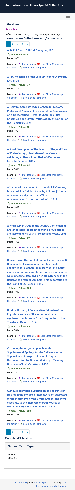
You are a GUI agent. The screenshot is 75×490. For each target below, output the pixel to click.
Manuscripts (28, 64)
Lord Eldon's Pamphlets (34, 67)
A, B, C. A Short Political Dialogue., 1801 (31, 50)
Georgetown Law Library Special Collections (34, 5)
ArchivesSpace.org (42, 482)
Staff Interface (19, 482)
